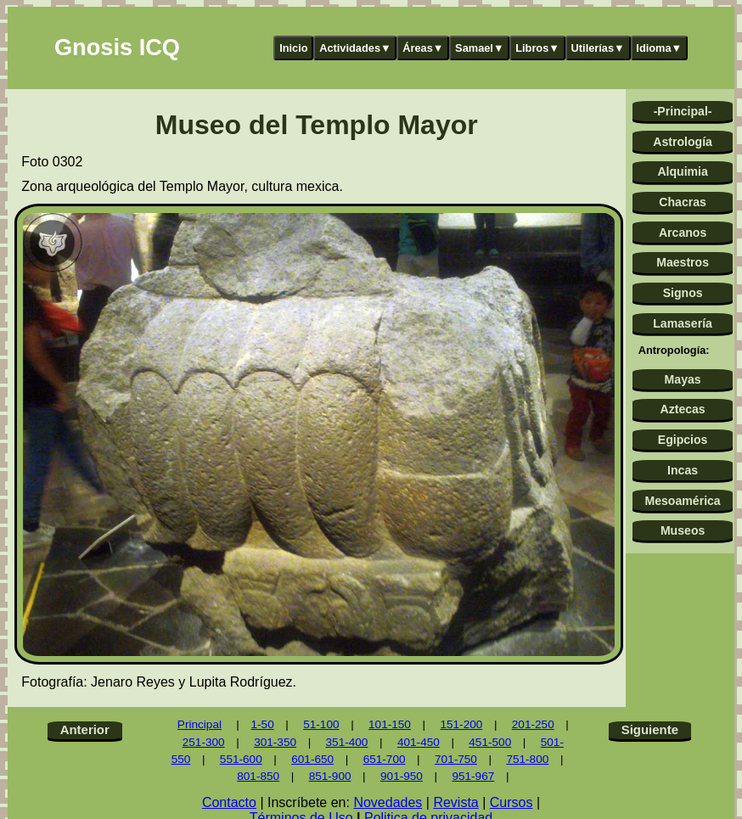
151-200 (461, 724)
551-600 (241, 759)
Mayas (683, 379)
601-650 (312, 759)
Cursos (511, 802)
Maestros (682, 262)
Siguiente (649, 729)
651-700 (384, 759)
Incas (682, 470)
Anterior (85, 729)
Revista (455, 802)
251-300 (204, 742)
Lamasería (682, 323)
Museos (682, 530)
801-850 (258, 776)
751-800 (527, 759)
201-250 (533, 724)
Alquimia (682, 171)
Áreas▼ (422, 48)
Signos (683, 293)
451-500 (490, 742)
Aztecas (682, 409)
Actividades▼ (355, 48)
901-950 (401, 776)
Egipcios (683, 439)
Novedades (387, 802)
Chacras (682, 202)
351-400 (347, 742)
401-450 (418, 742)
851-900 (330, 776)
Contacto (229, 802)
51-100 (321, 724)
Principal (199, 724)
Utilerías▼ (598, 48)
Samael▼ (479, 48)
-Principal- (683, 111)
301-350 (275, 742)
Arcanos (682, 232)
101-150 (389, 724)
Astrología (682, 142)
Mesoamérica (682, 501)
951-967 (473, 776)
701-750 (456, 759)
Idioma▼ (659, 48)
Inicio (293, 48)
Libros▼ (537, 48)
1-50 (261, 724)
